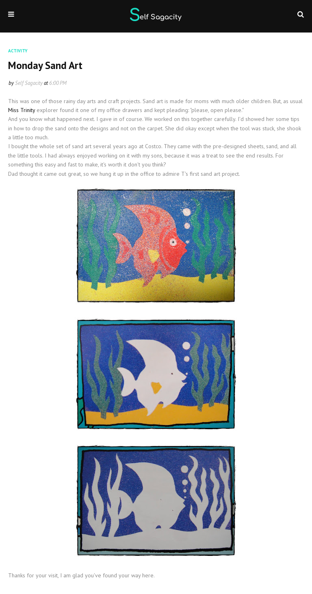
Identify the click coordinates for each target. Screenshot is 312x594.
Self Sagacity (29, 83)
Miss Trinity (22, 110)
